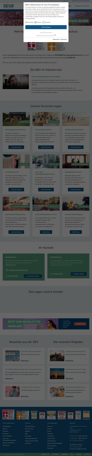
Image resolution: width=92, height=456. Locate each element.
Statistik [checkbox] (39, 22)
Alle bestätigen (46, 27)
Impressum (63, 39)
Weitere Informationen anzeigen (45, 35)
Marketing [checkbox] (47, 22)
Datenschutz (56, 39)
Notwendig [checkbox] (30, 22)
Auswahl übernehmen (46, 32)
